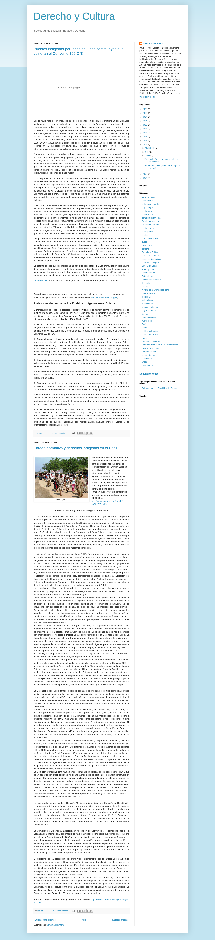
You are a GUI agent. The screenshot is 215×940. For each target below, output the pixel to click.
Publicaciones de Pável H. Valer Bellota (159, 388)
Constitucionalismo (150, 225)
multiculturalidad (149, 317)
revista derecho (149, 352)
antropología (147, 201)
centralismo (147, 211)
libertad (145, 314)
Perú (144, 324)
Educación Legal (149, 266)
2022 (145, 109)
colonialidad (147, 214)
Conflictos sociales (150, 221)
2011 (145, 140)
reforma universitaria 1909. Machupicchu (160, 345)
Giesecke (146, 283)
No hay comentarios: (60, 433)
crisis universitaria (150, 238)
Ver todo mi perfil (147, 97)
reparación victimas (150, 348)
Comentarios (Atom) (55, 925)
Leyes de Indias (149, 310)
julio (147, 152)
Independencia (148, 293)
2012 (145, 136)
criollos (145, 235)
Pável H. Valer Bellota (153, 43)
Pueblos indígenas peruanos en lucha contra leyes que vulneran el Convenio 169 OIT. (79, 51)
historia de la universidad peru (155, 290)
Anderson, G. (41, 280)
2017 (145, 117)
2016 (145, 121)
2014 (145, 129)
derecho (145, 249)
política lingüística (150, 334)
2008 (145, 174)
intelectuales (147, 304)
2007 (145, 178)
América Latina (148, 197)
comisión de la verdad (152, 218)
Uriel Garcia (147, 365)
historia (145, 286)
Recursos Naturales (151, 341)
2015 (145, 125)
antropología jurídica (151, 204)
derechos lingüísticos (151, 259)
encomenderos (148, 273)
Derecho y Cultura (74, 16)
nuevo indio (147, 321)
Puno (144, 338)
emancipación (148, 269)
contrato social (148, 228)
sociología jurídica (150, 355)
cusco (144, 242)
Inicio (84, 920)
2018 (145, 113)
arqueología (147, 207)
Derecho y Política (150, 252)
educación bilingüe (150, 262)
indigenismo (147, 300)
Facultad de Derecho (151, 279)
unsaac (145, 362)
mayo (147, 156)
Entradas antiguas (120, 920)
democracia (147, 245)
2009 (145, 144)
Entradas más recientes (45, 920)
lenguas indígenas (150, 307)
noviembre (150, 148)
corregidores (147, 232)
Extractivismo (148, 276)
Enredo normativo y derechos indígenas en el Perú (75, 448)
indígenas (146, 297)
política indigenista (150, 331)
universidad (147, 358)
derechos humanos (150, 255)
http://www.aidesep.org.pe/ (104, 297)
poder (144, 328)
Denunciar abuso (149, 373)
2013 (145, 133)
